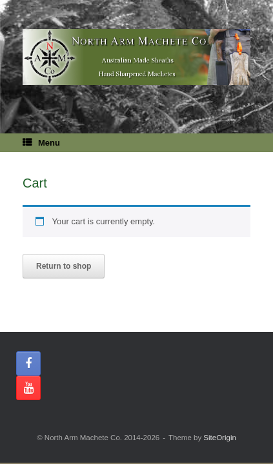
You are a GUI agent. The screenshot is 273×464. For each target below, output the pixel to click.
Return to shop (63, 266)
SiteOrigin (219, 437)
